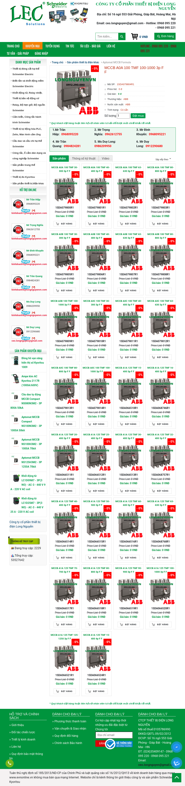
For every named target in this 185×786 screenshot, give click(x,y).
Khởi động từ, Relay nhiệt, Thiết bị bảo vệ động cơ (27, 95)
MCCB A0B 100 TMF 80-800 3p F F (160, 236)
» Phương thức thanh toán (69, 721)
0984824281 (72, 146)
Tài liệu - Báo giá (90, 45)
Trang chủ (15, 45)
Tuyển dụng (52, 45)
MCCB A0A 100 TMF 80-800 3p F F (160, 169)
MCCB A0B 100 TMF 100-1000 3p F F (64, 303)
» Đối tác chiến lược (22, 732)
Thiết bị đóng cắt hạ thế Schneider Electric (26, 71)
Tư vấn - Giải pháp (18, 53)
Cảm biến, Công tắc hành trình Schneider (27, 119)
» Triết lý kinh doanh (22, 739)
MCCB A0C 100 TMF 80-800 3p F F (64, 369)
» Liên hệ (15, 746)
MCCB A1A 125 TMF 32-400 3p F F (160, 436)
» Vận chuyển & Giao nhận (69, 728)
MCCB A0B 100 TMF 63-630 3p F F (128, 236)
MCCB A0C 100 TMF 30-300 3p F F (96, 303)
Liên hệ (110, 45)
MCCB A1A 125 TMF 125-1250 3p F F (65, 637)
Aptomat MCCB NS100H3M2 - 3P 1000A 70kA (32, 444)
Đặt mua (138, 115)
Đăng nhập (41, 53)
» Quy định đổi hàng (65, 736)
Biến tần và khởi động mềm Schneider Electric (28, 83)
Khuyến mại (33, 45)
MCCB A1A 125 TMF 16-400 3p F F (160, 369)
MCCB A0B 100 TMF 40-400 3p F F (96, 236)
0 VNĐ (143, 37)
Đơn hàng (165, 36)
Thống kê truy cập (22, 541)
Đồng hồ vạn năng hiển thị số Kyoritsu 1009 (33, 363)
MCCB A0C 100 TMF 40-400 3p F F (128, 303)
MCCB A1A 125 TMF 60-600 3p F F (128, 503)
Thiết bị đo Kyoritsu (24, 177)
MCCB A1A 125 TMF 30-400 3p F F (128, 436)
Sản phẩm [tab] (59, 158)
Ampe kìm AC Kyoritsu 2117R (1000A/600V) (31, 381)
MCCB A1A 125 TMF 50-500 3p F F (96, 503)
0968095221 (157, 134)
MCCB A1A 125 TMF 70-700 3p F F (64, 570)
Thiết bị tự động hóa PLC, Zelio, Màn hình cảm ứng (27, 131)
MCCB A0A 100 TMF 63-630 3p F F (128, 169)
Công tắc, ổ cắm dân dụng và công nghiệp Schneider (29, 156)
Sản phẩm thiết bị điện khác (28, 183)
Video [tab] (105, 158)
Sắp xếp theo (162, 159)
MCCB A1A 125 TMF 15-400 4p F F (96, 637)
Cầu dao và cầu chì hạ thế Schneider (27, 144)
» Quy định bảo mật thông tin (26, 756)
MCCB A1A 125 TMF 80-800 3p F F (96, 570)
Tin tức (70, 45)
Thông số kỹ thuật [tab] (84, 158)
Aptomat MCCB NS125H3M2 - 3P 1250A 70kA (32, 462)
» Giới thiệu (16, 725)
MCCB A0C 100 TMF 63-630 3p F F (160, 303)
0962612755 (113, 134)
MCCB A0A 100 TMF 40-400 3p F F (96, 169)
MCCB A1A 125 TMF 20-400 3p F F (64, 436)
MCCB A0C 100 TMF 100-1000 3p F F (96, 369)
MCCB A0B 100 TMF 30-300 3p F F (64, 236)
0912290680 (154, 146)
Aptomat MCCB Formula (117, 62)
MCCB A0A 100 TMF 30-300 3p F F (64, 169)
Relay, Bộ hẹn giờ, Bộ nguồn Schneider (29, 107)
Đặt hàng (67, 224)
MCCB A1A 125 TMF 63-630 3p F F (160, 503)
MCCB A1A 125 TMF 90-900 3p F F (128, 570)
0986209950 (102, 146)
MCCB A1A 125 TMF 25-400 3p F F (96, 436)
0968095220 (69, 134)
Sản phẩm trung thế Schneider (24, 168)
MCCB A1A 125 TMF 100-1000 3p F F (161, 570)
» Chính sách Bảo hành (67, 743)
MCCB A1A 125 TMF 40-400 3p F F (64, 503)
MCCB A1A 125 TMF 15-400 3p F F (128, 369)
